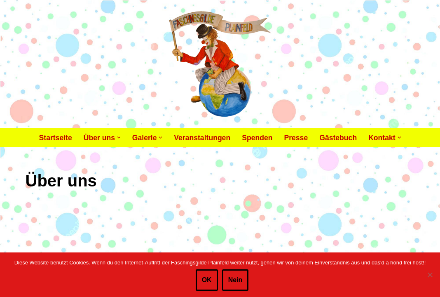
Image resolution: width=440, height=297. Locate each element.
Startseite (55, 138)
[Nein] (430, 275)
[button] (119, 137)
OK (207, 279)
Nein (235, 279)
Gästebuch (338, 138)
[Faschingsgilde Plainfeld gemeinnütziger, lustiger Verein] (220, 64)
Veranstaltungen (202, 138)
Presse (296, 138)
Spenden (257, 138)
